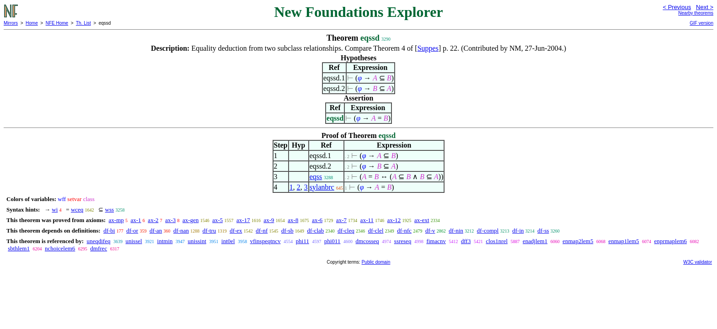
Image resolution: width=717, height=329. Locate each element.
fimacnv (436, 241)
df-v (430, 230)
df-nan (181, 230)
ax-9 (268, 220)
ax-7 (341, 220)
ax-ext (421, 220)
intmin (165, 241)
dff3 (466, 241)
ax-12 (394, 220)
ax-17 (243, 220)
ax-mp (116, 220)
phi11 (302, 241)
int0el (228, 241)
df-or (132, 230)
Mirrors (11, 23)
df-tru (209, 230)
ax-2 (153, 220)
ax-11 (367, 220)
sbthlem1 (19, 248)
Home (32, 23)
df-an (156, 230)
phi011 (332, 241)
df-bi (109, 230)
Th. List (83, 23)
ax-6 (317, 220)
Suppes (428, 48)
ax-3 (170, 220)
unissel (133, 241)
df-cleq (345, 230)
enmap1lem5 (623, 241)
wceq (77, 209)
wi (55, 209)
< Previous (677, 7)
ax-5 (217, 220)
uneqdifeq (98, 241)
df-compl (488, 230)
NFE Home (57, 23)
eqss (316, 176)
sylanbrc (322, 187)
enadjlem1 (535, 241)
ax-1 (136, 220)
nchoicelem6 (60, 248)
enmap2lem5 (577, 241)
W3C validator (697, 262)
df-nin (456, 230)
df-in (518, 230)
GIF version (701, 23)
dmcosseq (367, 241)
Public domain (376, 262)
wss (109, 209)
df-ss (543, 230)
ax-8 (293, 220)
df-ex (236, 230)
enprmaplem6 (670, 241)
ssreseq (403, 241)
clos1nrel (497, 241)
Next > (704, 7)
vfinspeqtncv (265, 241)
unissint (197, 241)
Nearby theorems (695, 13)
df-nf (262, 230)
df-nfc (404, 230)
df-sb (287, 230)
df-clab (315, 230)
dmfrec (98, 248)
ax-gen (190, 220)
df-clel (376, 230)
